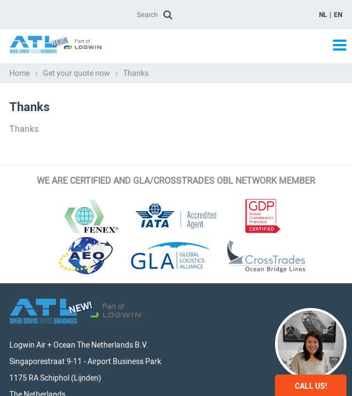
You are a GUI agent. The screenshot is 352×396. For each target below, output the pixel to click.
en (338, 15)
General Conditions (262, 364)
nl (323, 15)
